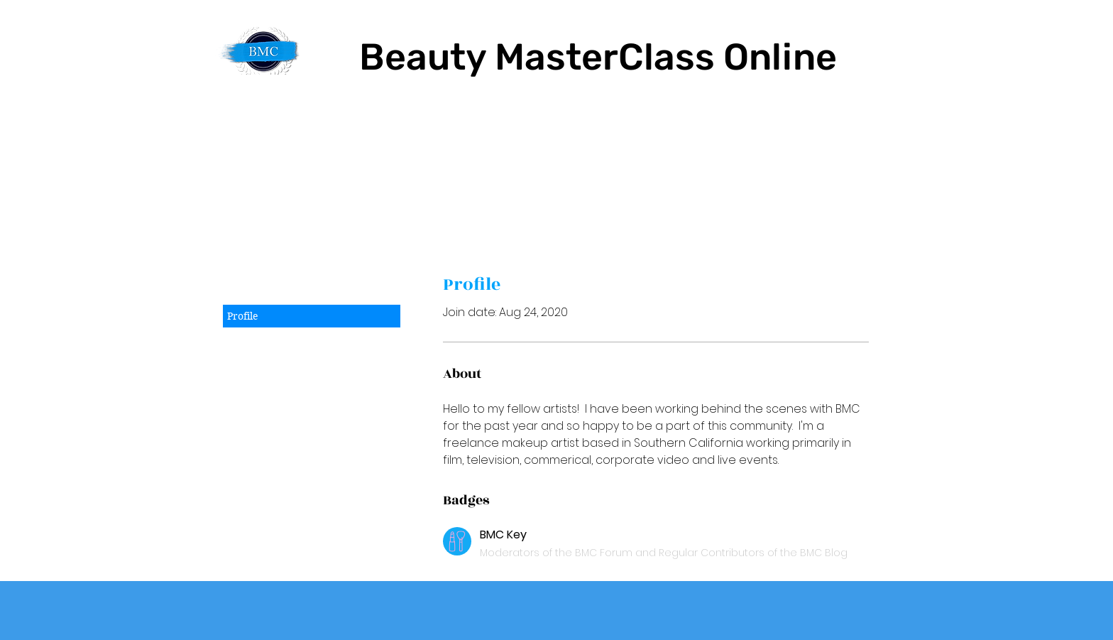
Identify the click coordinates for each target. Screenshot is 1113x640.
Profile (242, 316)
